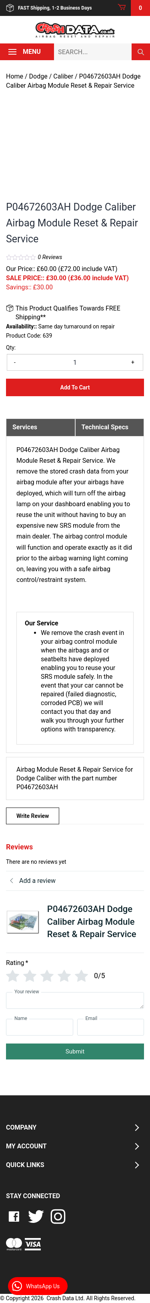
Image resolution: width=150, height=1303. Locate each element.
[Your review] (75, 1000)
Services (24, 427)
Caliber (63, 76)
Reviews (50, 257)
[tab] (40, 427)
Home (14, 76)
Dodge (38, 76)
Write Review (32, 816)
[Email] (110, 1027)
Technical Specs (105, 427)
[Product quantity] (75, 362)
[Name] (39, 1027)
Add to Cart (75, 387)
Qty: (11, 347)
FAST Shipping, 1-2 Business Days (49, 8)
